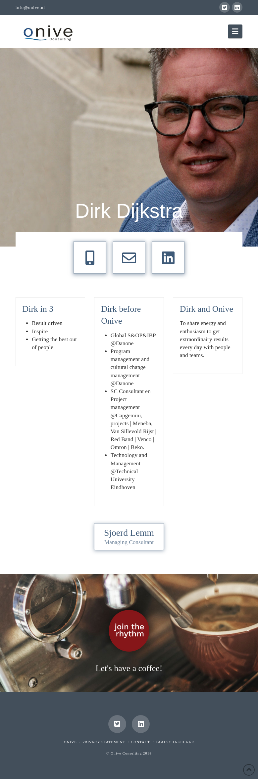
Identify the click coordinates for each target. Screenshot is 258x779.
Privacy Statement (104, 742)
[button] (235, 31)
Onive (70, 742)
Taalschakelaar (175, 742)
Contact (140, 742)
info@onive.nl (30, 7)
